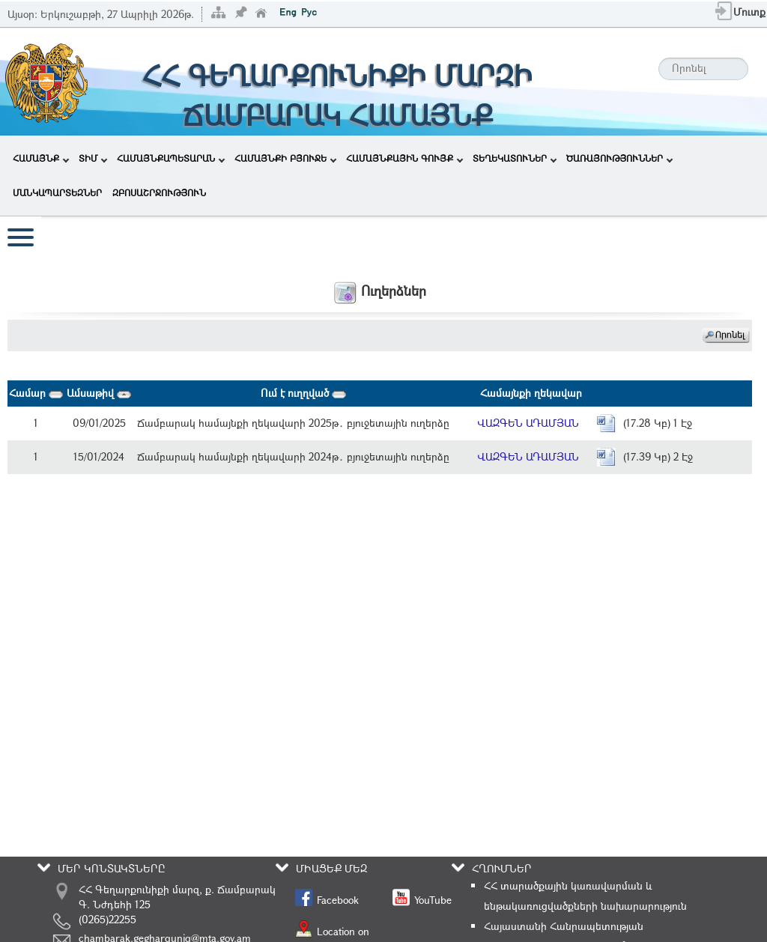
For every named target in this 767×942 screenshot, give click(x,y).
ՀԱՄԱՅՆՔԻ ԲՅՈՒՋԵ (285, 158)
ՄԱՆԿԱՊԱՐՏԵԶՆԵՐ (57, 192)
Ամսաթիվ (99, 393)
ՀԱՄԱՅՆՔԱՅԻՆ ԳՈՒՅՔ (404, 158)
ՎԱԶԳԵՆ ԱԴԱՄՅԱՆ (528, 423)
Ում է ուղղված (303, 393)
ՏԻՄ (93, 158)
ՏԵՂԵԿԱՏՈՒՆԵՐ (515, 158)
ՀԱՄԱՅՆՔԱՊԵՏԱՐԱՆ (171, 158)
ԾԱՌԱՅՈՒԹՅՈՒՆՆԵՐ (619, 158)
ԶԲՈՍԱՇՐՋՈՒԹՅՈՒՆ (159, 192)
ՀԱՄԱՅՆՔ (41, 158)
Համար (36, 393)
